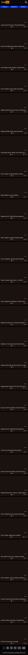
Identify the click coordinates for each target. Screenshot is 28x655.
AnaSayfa (4, 6)
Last (23, 648)
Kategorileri (14, 6)
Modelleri (23, 6)
